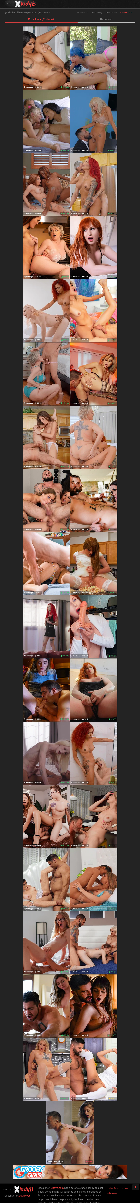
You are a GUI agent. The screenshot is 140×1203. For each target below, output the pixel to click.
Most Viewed (111, 13)
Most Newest (83, 13)
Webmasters (112, 1193)
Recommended (126, 13)
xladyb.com (24, 1195)
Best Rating (97, 13)
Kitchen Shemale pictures (117, 1188)
